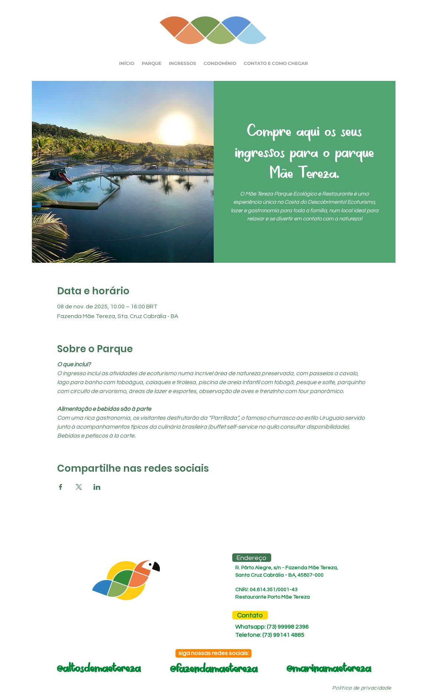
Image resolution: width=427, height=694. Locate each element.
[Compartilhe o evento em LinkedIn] (97, 487)
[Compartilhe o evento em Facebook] (60, 487)
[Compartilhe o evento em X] (78, 487)
